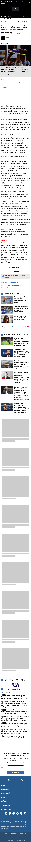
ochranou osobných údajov (19, 769)
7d (9, 695)
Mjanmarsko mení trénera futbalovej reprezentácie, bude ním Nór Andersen (14, 740)
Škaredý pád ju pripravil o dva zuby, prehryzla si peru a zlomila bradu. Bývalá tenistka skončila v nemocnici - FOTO (21, 411)
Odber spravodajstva (22, 833)
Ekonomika (17, 9)
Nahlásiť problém (25, 330)
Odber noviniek (15, 271)
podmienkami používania (13, 767)
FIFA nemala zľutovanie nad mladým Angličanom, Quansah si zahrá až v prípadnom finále (22, 345)
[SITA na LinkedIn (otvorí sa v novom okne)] (25, 813)
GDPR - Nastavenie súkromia (10, 840)
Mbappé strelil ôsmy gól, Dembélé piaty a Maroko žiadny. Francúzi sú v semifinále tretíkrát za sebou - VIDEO (15, 721)
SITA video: (4, 87)
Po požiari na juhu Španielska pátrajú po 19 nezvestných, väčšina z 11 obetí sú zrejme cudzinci (21, 367)
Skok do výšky (5, 291)
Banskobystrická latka (14, 288)
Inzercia (6, 833)
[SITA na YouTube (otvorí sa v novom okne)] (17, 813)
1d (2, 695)
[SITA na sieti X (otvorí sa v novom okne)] (10, 813)
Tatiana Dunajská (13, 285)
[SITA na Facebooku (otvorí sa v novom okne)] (6, 813)
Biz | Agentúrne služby (13, 833)
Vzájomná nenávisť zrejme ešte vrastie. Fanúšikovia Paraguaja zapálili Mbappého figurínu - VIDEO (14, 728)
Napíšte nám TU (14, 330)
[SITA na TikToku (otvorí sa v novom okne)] (21, 813)
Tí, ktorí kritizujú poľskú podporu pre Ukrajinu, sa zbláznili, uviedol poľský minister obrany (21, 356)
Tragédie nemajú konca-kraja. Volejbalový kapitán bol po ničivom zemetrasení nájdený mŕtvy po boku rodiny (14, 707)
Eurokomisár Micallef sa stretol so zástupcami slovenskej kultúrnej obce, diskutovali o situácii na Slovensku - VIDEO (21, 381)
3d (7, 695)
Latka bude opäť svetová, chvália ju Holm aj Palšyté (20, 321)
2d (4, 695)
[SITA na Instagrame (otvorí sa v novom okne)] (13, 813)
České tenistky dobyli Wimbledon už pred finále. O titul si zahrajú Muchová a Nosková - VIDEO (14, 715)
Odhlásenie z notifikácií (21, 840)
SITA (3, 10)
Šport (25, 9)
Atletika (3, 79)
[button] (29, 2)
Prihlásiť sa (15, 772)
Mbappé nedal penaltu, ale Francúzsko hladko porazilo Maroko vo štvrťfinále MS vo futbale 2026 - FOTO (15, 700)
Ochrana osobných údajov (20, 838)
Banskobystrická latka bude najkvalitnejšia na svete (20, 303)
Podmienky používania (10, 838)
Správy (10, 9)
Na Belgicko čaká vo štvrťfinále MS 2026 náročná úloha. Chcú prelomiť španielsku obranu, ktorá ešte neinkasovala (15, 734)
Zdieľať (22, 83)
